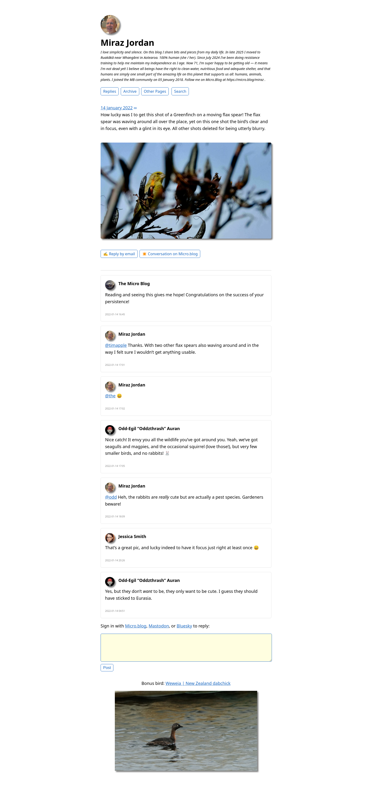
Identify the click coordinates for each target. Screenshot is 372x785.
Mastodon (159, 626)
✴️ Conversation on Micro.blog (170, 253)
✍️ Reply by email (119, 253)
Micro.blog (135, 626)
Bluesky (184, 626)
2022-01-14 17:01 (115, 365)
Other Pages (155, 91)
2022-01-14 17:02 (115, 408)
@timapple (116, 345)
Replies (109, 91)
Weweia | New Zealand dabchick (198, 687)
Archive (130, 91)
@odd (111, 497)
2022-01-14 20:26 (115, 560)
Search (180, 91)
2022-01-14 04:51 (115, 611)
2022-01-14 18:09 (115, 516)
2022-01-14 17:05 (115, 466)
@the (110, 396)
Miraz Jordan (127, 42)
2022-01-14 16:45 (115, 314)
